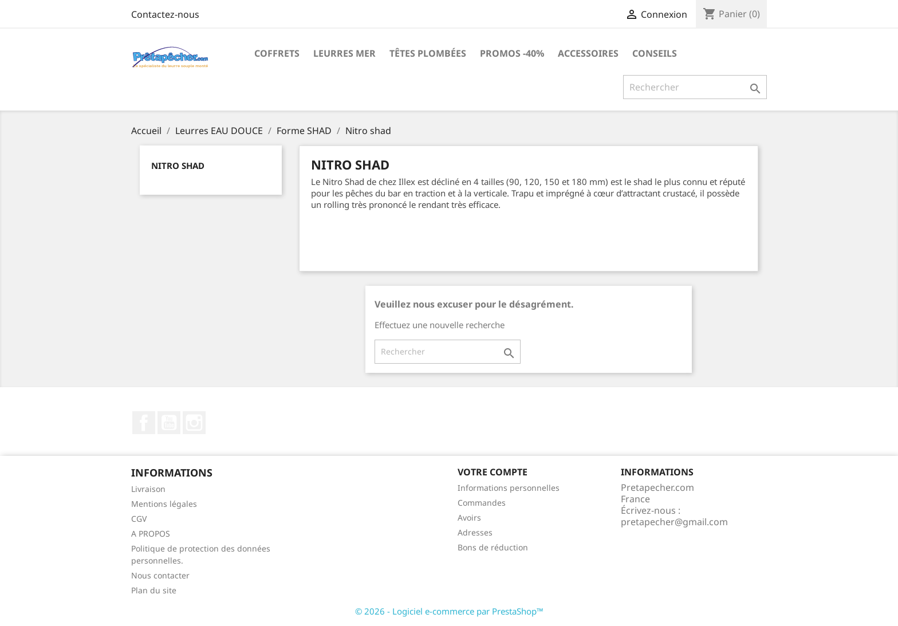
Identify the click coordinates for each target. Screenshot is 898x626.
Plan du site (153, 590)
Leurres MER (344, 53)
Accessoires (588, 53)
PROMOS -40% (512, 53)
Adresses (475, 532)
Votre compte (492, 472)
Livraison (148, 488)
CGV (139, 518)
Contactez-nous (165, 14)
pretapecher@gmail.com (674, 521)
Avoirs (469, 517)
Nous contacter (160, 575)
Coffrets (277, 53)
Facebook (143, 422)
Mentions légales (164, 503)
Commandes (482, 502)
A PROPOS (150, 533)
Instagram (194, 422)
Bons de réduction (493, 547)
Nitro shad (177, 165)
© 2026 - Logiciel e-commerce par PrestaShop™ (449, 611)
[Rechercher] (695, 87)
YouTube (168, 422)
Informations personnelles (509, 487)
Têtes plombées (427, 53)
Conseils (654, 53)
